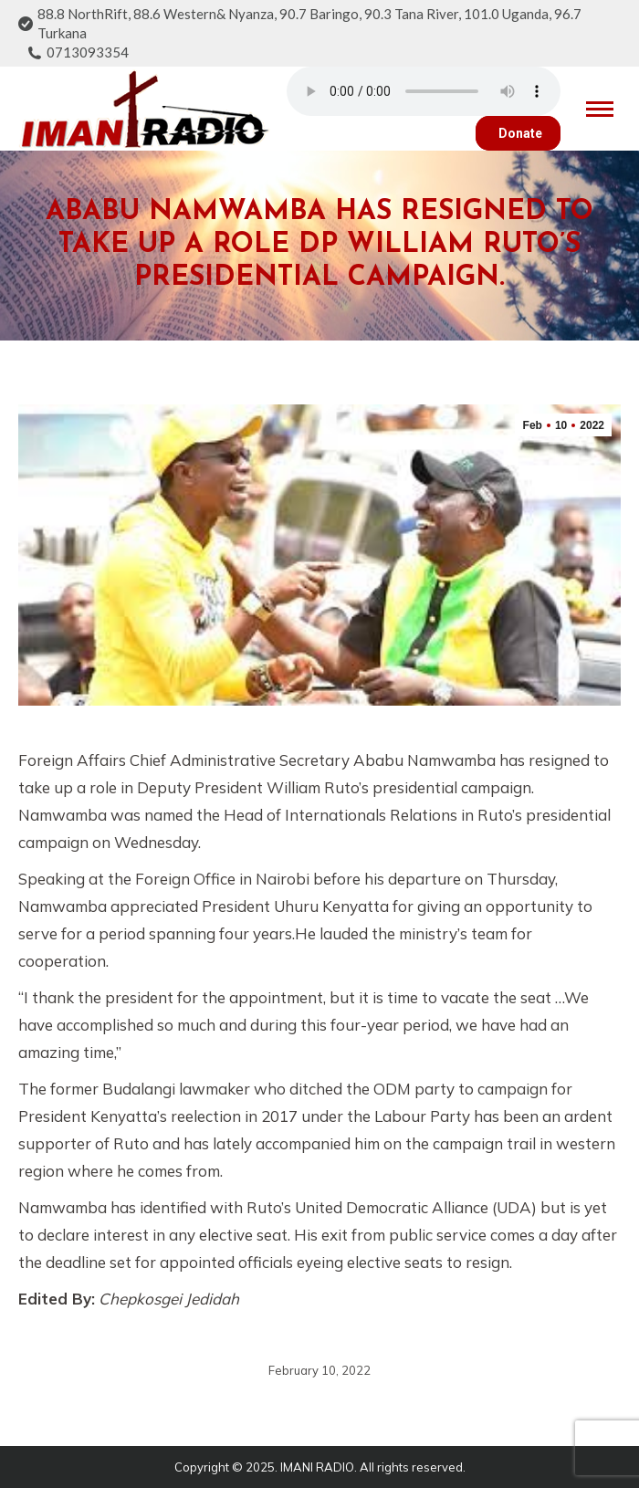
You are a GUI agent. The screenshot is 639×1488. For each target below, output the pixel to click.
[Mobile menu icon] (600, 109)
